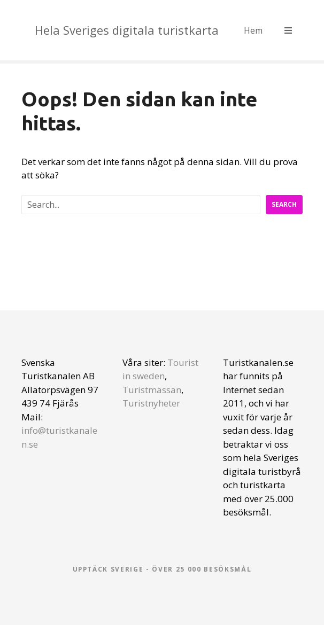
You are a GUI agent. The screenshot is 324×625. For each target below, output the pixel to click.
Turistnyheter (151, 403)
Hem (253, 30)
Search (284, 204)
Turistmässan (151, 390)
